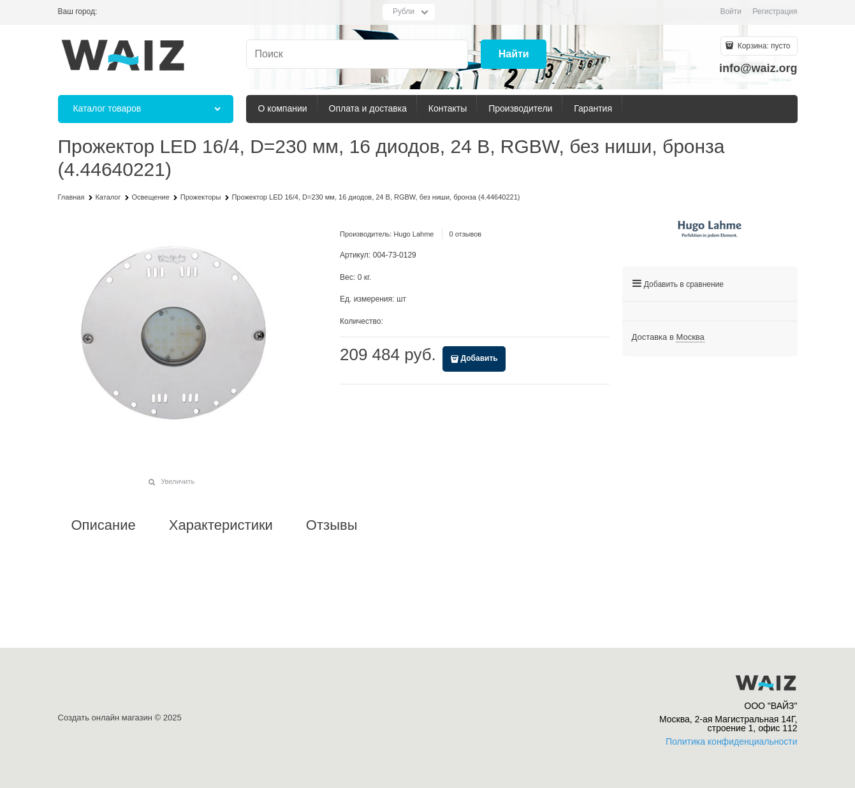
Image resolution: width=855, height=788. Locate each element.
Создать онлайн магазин (105, 717)
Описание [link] (103, 525)
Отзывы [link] (332, 525)
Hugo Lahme (413, 234)
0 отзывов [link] (465, 234)
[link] (690, 337)
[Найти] (513, 54)
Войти (731, 11)
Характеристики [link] (221, 525)
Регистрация (774, 11)
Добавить (479, 358)
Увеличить (177, 481)
